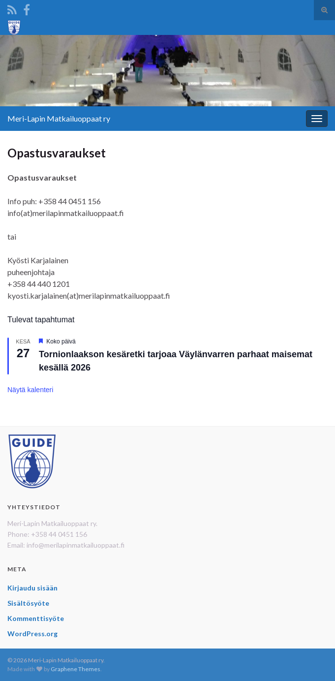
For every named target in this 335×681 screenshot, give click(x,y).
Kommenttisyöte (35, 618)
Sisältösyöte (28, 603)
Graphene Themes (75, 669)
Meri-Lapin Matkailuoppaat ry (58, 118)
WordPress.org (32, 633)
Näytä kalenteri (30, 390)
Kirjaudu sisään (32, 588)
